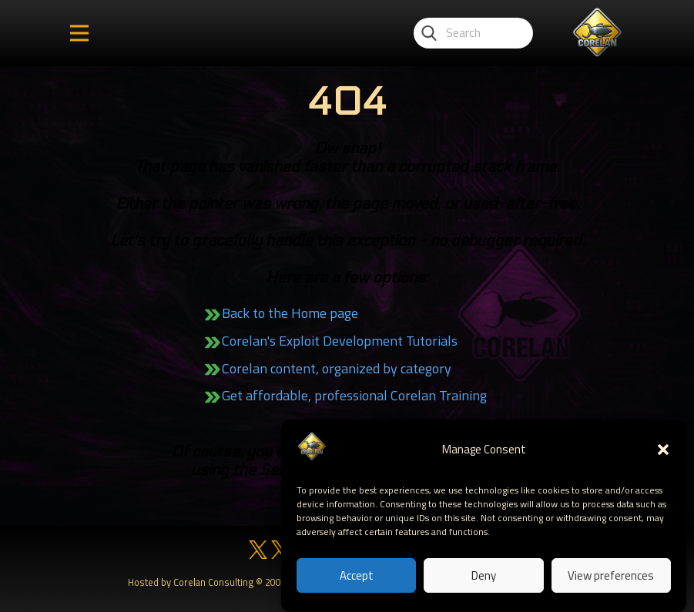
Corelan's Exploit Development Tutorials (340, 340)
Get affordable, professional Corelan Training (354, 395)
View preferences (611, 575)
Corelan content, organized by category (336, 368)
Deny (483, 575)
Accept (357, 575)
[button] (663, 450)
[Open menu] (79, 33)
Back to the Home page (290, 313)
